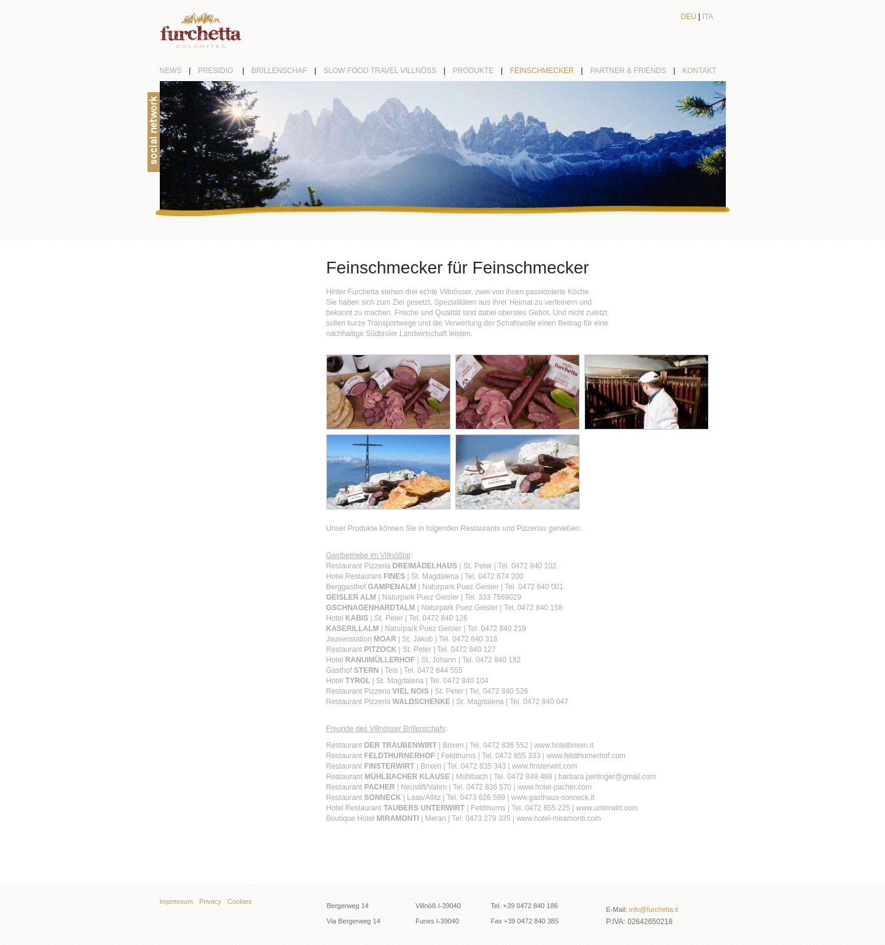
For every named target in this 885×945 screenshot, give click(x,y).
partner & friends (636, 70)
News (179, 70)
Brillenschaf (287, 70)
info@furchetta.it (653, 909)
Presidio (224, 70)
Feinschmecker (550, 70)
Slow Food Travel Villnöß (387, 70)
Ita (708, 16)
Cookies (239, 901)
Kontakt (699, 70)
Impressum (176, 901)
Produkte (481, 70)
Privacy (210, 901)
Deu (688, 16)
